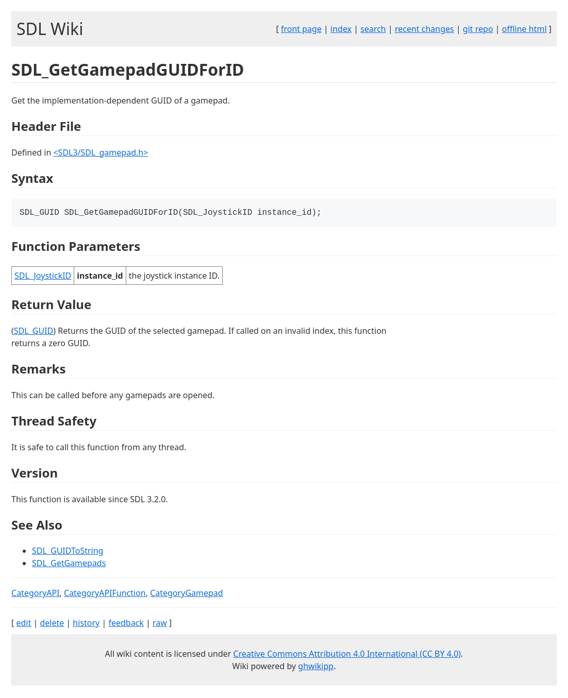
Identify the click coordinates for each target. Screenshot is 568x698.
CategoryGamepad (186, 594)
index (341, 29)
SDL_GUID (33, 331)
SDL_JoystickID (42, 276)
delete (52, 623)
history (86, 623)
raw (160, 623)
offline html (524, 29)
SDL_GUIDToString (67, 551)
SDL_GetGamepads (69, 564)
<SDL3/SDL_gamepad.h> (100, 152)
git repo (478, 29)
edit (23, 623)
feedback (125, 623)
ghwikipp (315, 667)
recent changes (424, 29)
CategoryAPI (35, 594)
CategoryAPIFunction (105, 594)
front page (301, 29)
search (373, 29)
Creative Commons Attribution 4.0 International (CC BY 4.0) (347, 654)
